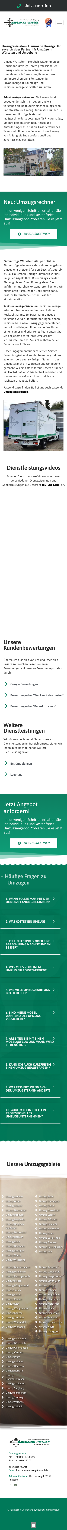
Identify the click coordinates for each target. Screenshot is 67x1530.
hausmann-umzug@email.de (32, 1470)
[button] (33, 1525)
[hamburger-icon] (59, 22)
